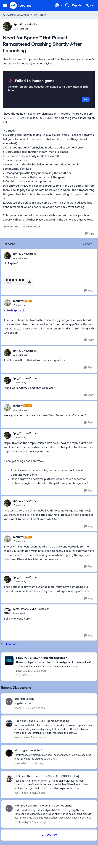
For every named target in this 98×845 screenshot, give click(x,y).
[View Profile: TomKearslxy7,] (9, 808)
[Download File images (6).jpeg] (29, 281)
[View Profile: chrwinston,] (9, 753)
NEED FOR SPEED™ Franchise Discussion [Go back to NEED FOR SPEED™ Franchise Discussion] (24, 14)
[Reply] (89, 233)
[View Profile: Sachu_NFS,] (9, 701)
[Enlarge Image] (49, 89)
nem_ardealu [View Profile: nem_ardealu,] (21, 737)
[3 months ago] (36, 708)
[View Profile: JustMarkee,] (9, 778)
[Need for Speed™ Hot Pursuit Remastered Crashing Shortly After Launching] (25, 258)
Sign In (90, 5)
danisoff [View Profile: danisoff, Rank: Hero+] (18, 300)
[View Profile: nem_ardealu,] (9, 723)
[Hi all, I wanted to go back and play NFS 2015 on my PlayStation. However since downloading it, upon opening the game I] (53, 813)
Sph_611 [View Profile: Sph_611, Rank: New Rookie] (19, 24)
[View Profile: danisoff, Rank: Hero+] (7, 303)
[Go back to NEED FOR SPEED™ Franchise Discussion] (54, 658)
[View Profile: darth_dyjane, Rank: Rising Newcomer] (7, 610)
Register (77, 5)
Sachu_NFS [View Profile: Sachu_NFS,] (21, 708)
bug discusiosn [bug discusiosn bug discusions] (24, 699)
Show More (9, 644)
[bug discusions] (53, 703)
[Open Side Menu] (5, 5)
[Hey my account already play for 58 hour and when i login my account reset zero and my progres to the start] (53, 757)
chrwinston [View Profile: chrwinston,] (20, 763)
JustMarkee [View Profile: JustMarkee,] (21, 792)
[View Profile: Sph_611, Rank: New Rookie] (7, 26)
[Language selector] (58, 5)
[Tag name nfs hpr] (8, 226)
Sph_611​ (18, 310)
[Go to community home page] (20, 5)
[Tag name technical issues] (30, 226)
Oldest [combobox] (88, 244)
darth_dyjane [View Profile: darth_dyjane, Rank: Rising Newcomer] (21, 609)
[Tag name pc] (16, 226)
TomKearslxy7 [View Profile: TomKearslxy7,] (22, 822)
